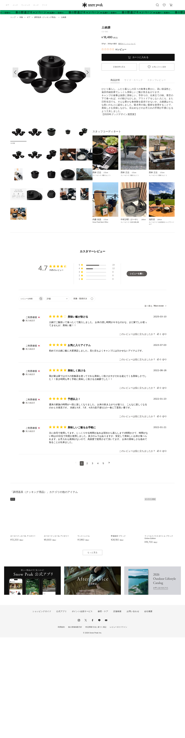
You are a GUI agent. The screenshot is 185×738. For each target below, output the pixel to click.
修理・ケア (103, 712)
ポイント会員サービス (82, 712)
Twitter (85, 721)
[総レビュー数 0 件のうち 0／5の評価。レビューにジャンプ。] (114, 49)
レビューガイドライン (118, 728)
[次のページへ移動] (109, 564)
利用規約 (61, 728)
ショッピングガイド (41, 712)
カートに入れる (140, 57)
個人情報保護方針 (75, 728)
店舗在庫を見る (119, 67)
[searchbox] (28, 399)
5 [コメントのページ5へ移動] (103, 563)
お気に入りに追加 (159, 67)
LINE (99, 721)
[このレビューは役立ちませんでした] (163, 434)
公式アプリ (61, 712)
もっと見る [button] (92, 653)
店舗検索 (117, 712)
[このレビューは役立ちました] (158, 434)
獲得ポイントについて (127, 44)
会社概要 (148, 712)
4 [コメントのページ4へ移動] (98, 563)
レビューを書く (137, 374)
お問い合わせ (133, 712)
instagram (79, 721)
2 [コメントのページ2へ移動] (87, 563)
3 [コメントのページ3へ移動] (92, 563)
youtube (106, 721)
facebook (92, 721)
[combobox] (57, 399)
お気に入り (164, 6)
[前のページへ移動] (76, 564)
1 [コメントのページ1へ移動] (81, 563)
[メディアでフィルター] (83, 399)
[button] (87, 72)
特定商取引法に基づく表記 (95, 728)
